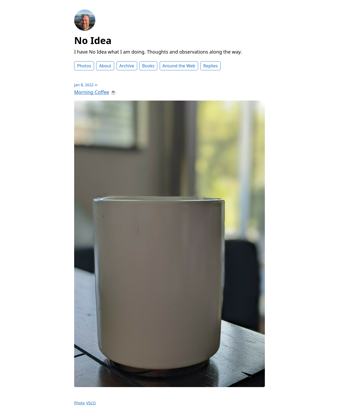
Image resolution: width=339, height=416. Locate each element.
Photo (79, 402)
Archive (126, 66)
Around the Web (179, 66)
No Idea (92, 40)
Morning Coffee (91, 92)
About (105, 66)
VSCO (91, 402)
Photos (84, 66)
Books (148, 66)
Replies (210, 66)
